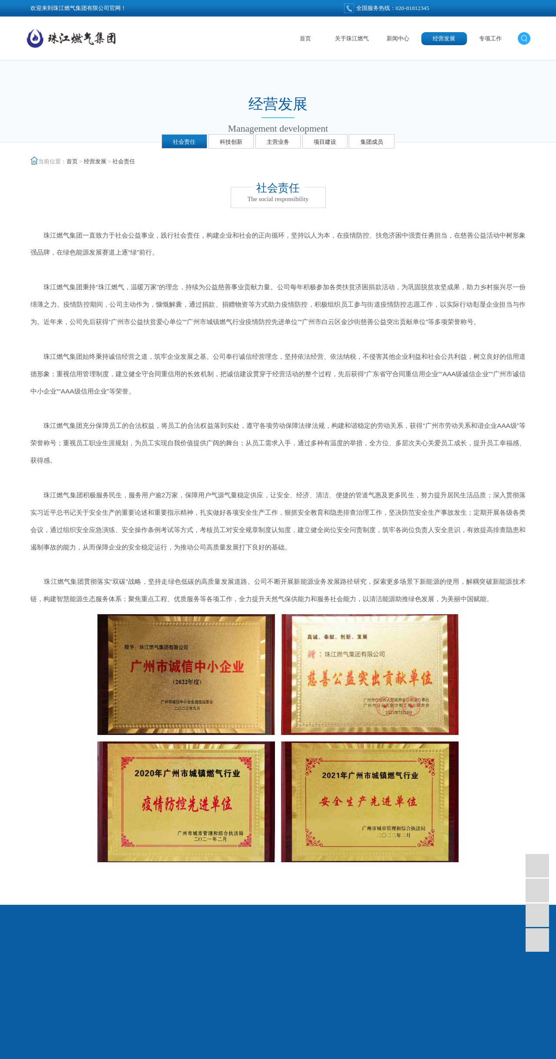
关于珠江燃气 (352, 38)
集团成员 (372, 142)
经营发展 (444, 38)
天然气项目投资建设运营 (252, 1038)
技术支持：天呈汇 (278, 1049)
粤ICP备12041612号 (455, 1038)
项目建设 (325, 142)
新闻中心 (398, 38)
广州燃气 (206, 1038)
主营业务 (278, 142)
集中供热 (299, 1038)
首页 (305, 38)
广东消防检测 (407, 1038)
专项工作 (490, 38)
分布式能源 (328, 1038)
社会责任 (184, 142)
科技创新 (231, 142)
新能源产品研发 (366, 1038)
